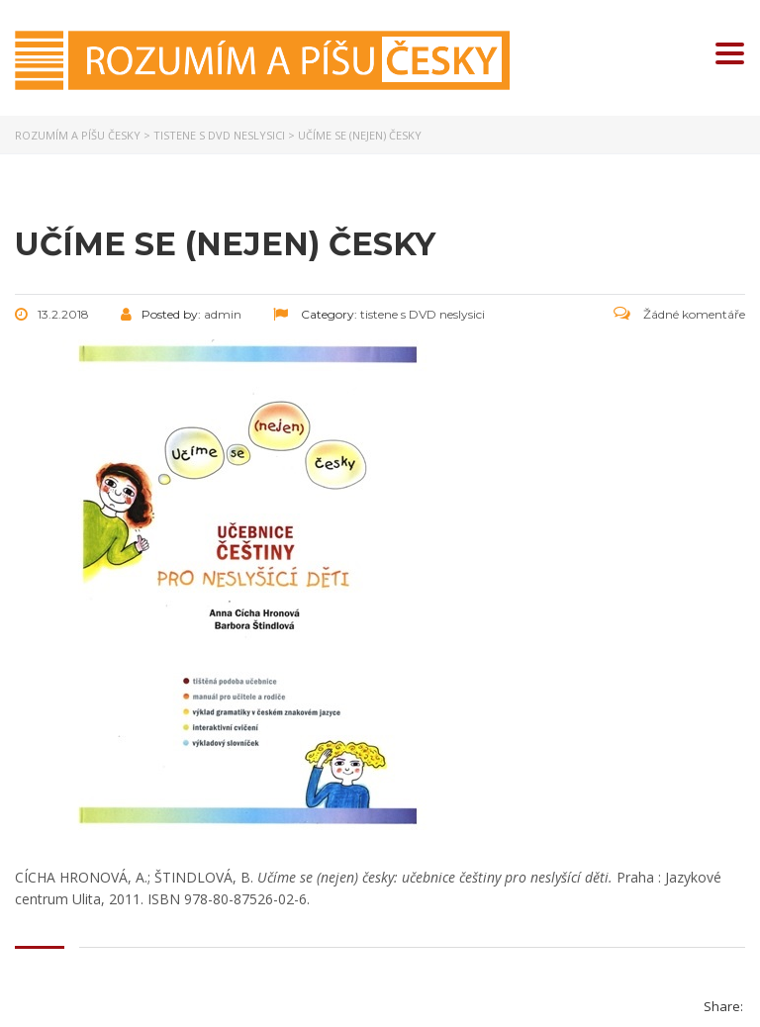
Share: (723, 1006)
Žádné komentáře (679, 314)
